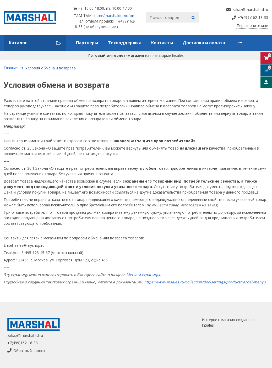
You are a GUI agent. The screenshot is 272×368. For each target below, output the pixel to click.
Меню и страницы (143, 274)
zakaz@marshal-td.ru (25, 335)
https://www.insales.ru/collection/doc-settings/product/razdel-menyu (205, 281)
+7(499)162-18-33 (22, 342)
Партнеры (87, 43)
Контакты (162, 43)
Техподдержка (125, 43)
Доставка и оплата (204, 43)
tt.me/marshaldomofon (114, 15)
